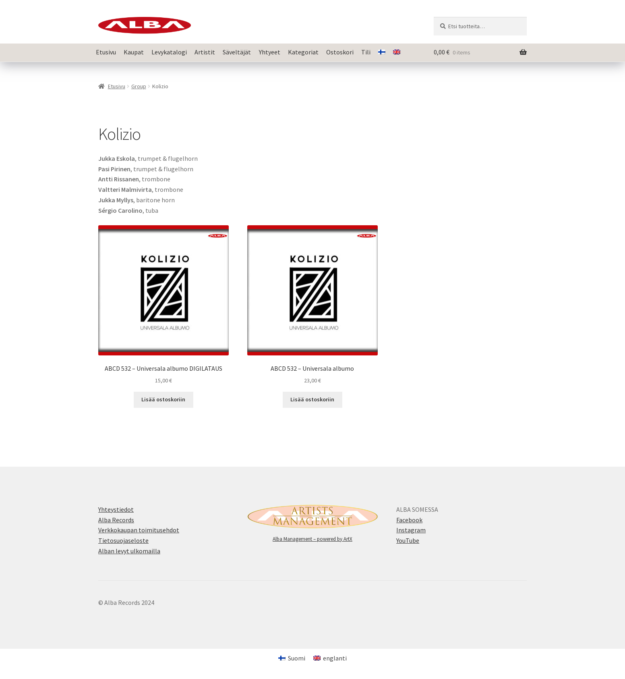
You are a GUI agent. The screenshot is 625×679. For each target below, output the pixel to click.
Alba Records (116, 520)
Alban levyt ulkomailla (129, 551)
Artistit (205, 52)
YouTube (407, 540)
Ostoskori (340, 52)
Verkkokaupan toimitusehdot (138, 530)
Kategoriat (303, 52)
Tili (365, 52)
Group (138, 86)
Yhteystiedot (116, 509)
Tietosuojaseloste (123, 540)
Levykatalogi (169, 52)
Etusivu (106, 52)
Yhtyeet (269, 52)
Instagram (411, 530)
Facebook (409, 520)
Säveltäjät (237, 52)
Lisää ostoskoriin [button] (163, 399)
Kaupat (134, 52)
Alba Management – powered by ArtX (312, 539)
